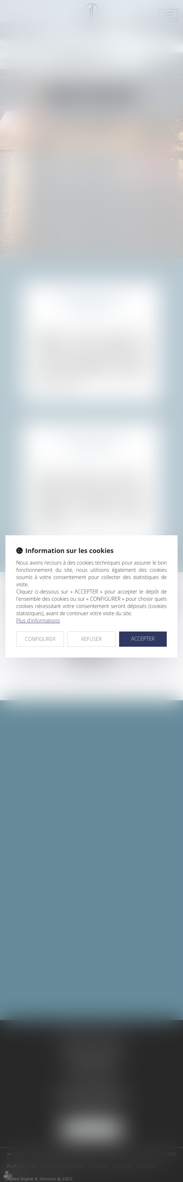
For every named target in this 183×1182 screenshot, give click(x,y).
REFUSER (91, 638)
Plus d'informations (38, 620)
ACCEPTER (142, 638)
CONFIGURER (40, 638)
